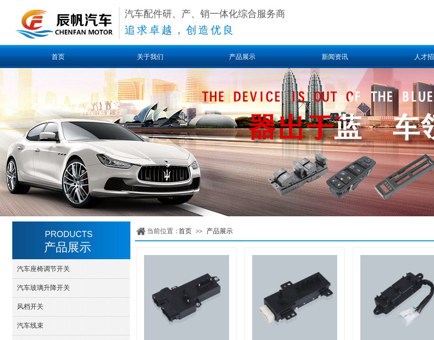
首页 (185, 231)
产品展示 (219, 231)
